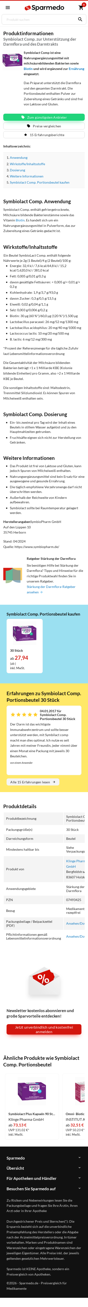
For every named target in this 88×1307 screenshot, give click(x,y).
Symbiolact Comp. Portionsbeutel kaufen (39, 182)
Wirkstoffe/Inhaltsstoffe (27, 164)
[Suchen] (79, 19)
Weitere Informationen (26, 176)
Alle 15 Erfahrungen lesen (33, 782)
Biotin (28, 69)
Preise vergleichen (44, 126)
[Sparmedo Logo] (45, 7)
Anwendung (18, 157)
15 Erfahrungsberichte (44, 135)
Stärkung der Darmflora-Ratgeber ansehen (51, 589)
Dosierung (17, 170)
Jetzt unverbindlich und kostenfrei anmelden (44, 1029)
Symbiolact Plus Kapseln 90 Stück (31, 1114)
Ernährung (76, 69)
